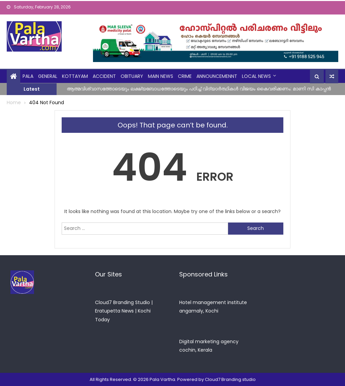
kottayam (75, 76)
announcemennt (216, 76)
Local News (256, 76)
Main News (160, 76)
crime (185, 76)
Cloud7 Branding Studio (122, 302)
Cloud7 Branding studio (230, 379)
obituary (132, 76)
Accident (104, 76)
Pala (28, 76)
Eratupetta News (114, 310)
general (47, 76)
